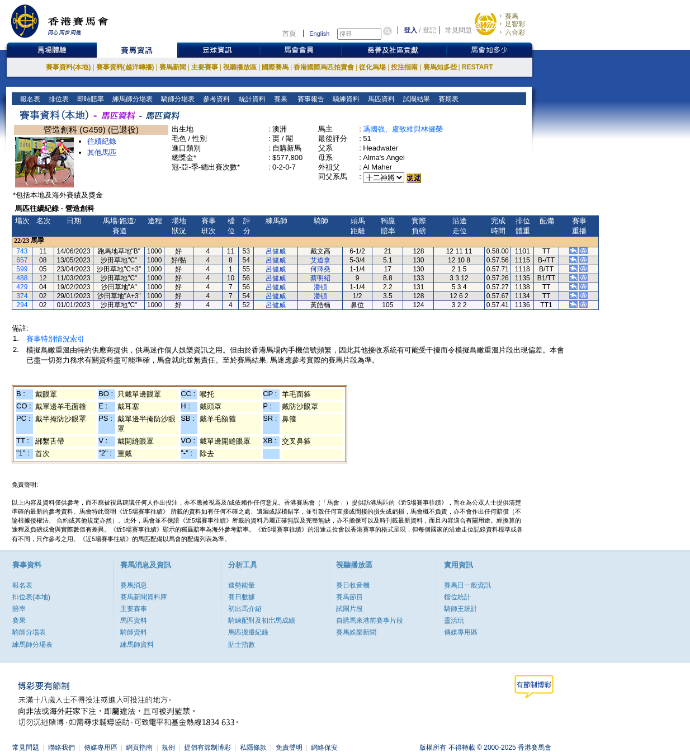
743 (21, 251)
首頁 (289, 33)
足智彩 (515, 24)
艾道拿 (320, 260)
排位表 (58, 99)
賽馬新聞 (172, 67)
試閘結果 (415, 99)
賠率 (19, 609)
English (319, 33)
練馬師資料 (137, 644)
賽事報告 (309, 99)
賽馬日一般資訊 (467, 585)
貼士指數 (241, 644)
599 (21, 269)
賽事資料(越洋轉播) (125, 67)
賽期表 (448, 99)
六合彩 (515, 32)
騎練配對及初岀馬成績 (261, 620)
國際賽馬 (275, 67)
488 (21, 278)
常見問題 (458, 30)
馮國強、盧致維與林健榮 (403, 129)
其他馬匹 (101, 152)
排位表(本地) (31, 597)
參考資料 (215, 99)
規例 (168, 747)
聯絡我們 (61, 747)
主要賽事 (204, 67)
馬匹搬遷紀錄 (248, 632)
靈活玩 (454, 620)
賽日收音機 (353, 585)
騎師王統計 (461, 609)
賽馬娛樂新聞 (356, 632)
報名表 (29, 99)
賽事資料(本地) (68, 67)
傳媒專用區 (461, 632)
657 (21, 260)
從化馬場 (372, 67)
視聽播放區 (240, 67)
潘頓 (320, 287)
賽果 (279, 99)
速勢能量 (241, 585)
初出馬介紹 (245, 609)
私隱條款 (253, 747)
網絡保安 (324, 747)
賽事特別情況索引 (55, 339)
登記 (429, 30)
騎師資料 (133, 632)
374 (21, 296)
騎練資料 (345, 99)
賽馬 (511, 16)
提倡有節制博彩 (207, 747)
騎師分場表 (177, 99)
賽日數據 (241, 597)
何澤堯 (320, 269)
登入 (410, 30)
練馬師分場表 (132, 99)
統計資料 (251, 99)
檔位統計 (457, 597)
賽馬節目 (349, 597)
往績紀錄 (101, 141)
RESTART (477, 67)
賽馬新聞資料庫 (143, 597)
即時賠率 (89, 99)
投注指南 (404, 67)
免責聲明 (289, 747)
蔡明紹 (320, 278)
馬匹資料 (380, 99)
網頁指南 (139, 747)
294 (21, 305)
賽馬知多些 (440, 67)
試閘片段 (349, 609)
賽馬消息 (133, 585)
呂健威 (276, 251)
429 (21, 287)
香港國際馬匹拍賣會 (324, 67)
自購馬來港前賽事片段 (369, 620)
